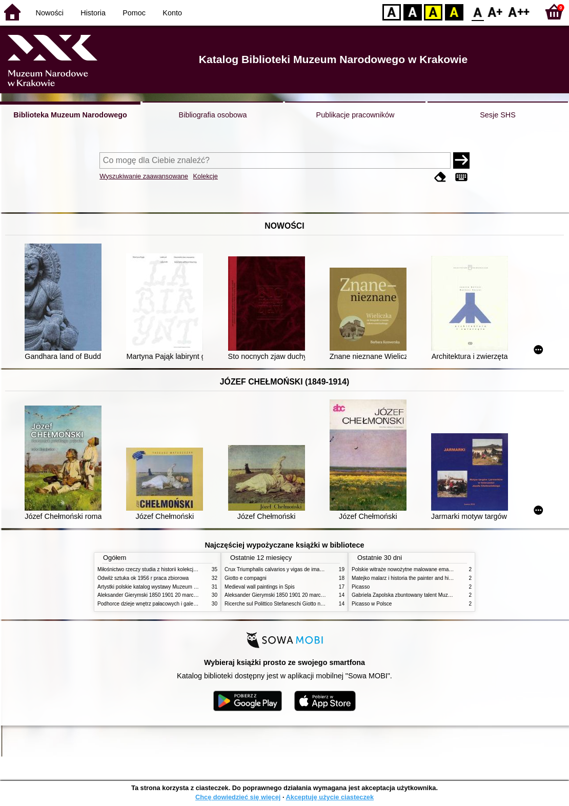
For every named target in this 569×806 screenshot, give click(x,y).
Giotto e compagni (246, 578)
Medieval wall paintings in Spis (260, 587)
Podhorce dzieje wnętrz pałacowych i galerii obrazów (157, 604)
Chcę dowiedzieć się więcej (237, 797)
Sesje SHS (498, 115)
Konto (172, 13)
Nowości (50, 13)
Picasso (361, 587)
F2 (519, 11)
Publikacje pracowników (355, 115)
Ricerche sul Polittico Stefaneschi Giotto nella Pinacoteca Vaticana (301, 604)
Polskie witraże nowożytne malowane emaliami (405, 569)
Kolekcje (205, 176)
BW (412, 11)
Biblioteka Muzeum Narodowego (70, 115)
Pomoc (134, 13)
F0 (477, 11)
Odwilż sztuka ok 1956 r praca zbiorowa (143, 578)
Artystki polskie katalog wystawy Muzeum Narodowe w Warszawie (173, 587)
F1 (495, 11)
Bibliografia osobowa (213, 115)
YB (433, 11)
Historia (93, 13)
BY (454, 11)
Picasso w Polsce (372, 604)
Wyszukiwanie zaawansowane (143, 176)
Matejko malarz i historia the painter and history (406, 578)
